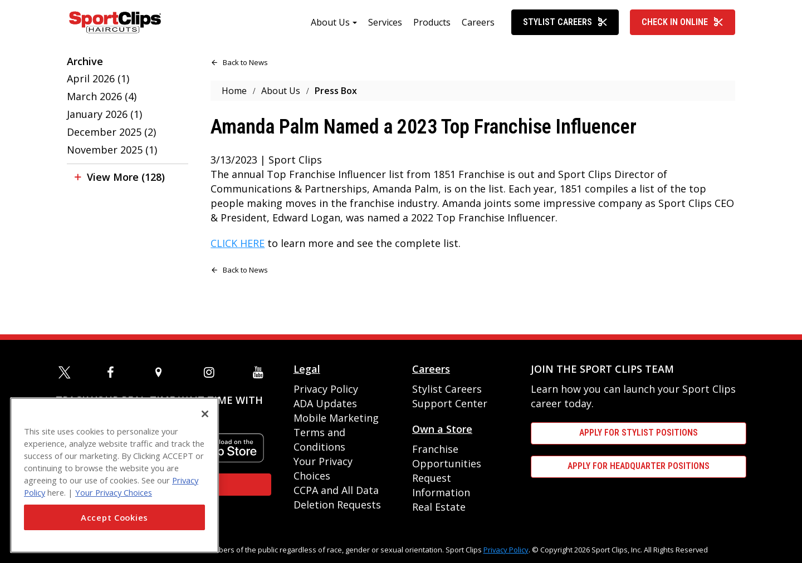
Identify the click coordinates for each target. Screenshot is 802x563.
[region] (114, 475)
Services (385, 32)
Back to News (244, 72)
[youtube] (260, 372)
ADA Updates (325, 403)
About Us (330, 32)
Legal (307, 369)
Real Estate (439, 506)
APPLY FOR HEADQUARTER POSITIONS (639, 466)
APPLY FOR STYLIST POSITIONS (638, 432)
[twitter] (66, 372)
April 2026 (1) (98, 88)
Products (432, 32)
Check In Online (682, 31)
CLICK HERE (238, 252)
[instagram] (211, 372)
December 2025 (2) (111, 141)
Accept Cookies (114, 517)
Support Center (449, 403)
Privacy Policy (326, 389)
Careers (478, 32)
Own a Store (442, 429)
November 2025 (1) (112, 159)
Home (234, 100)
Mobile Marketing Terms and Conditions (336, 432)
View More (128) (126, 186)
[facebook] (114, 372)
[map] (163, 372)
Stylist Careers (565, 31)
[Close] (205, 414)
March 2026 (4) (101, 105)
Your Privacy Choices (113, 492)
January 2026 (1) (104, 123)
